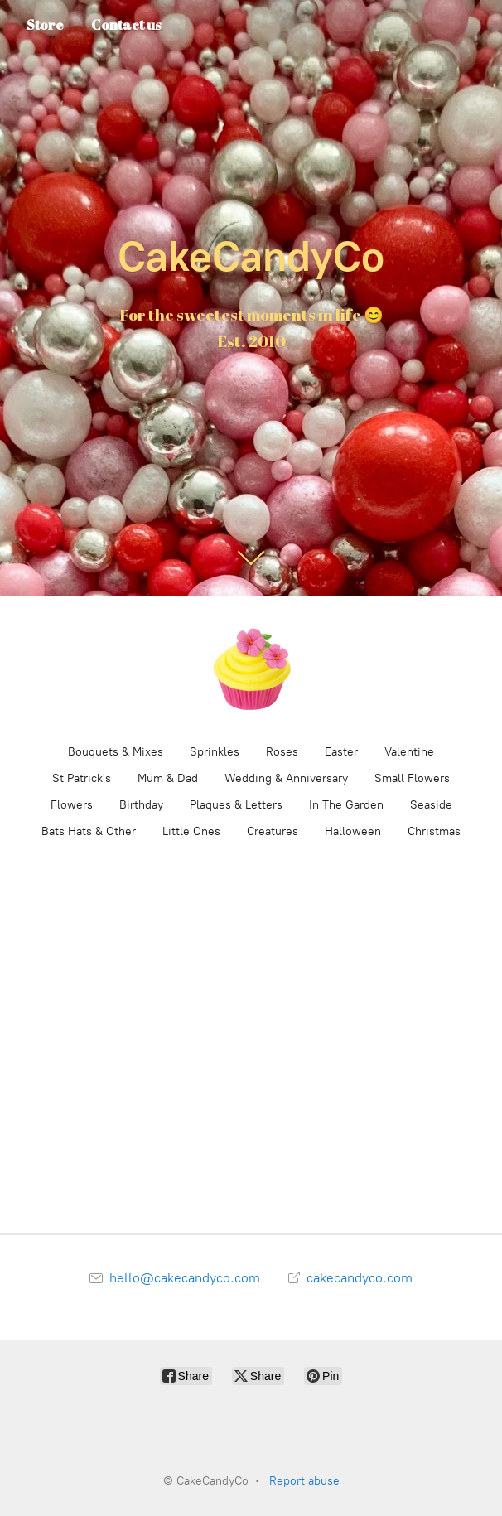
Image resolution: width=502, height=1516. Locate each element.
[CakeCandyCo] (251, 669)
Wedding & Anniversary (286, 778)
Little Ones (191, 831)
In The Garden (346, 805)
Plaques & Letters (236, 805)
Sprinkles (214, 752)
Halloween (353, 831)
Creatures (272, 831)
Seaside (431, 805)
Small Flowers (412, 778)
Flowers (72, 805)
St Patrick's (81, 778)
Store (45, 25)
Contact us (126, 25)
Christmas (434, 831)
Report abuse (304, 1481)
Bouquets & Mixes (115, 752)
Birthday (141, 805)
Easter (341, 752)
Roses (282, 752)
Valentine (409, 752)
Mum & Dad (168, 778)
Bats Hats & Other (88, 831)
